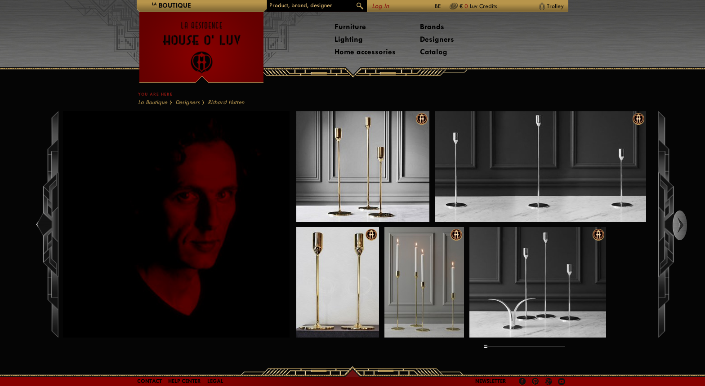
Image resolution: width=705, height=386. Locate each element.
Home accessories (365, 52)
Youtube (561, 381)
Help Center (184, 381)
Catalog (433, 52)
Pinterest (535, 381)
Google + (549, 382)
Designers (437, 39)
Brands (432, 26)
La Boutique (152, 102)
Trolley (555, 6)
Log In (380, 6)
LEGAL (215, 381)
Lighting (349, 39)
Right (688, 225)
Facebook (522, 381)
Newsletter (490, 381)
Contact (149, 381)
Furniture (350, 26)
